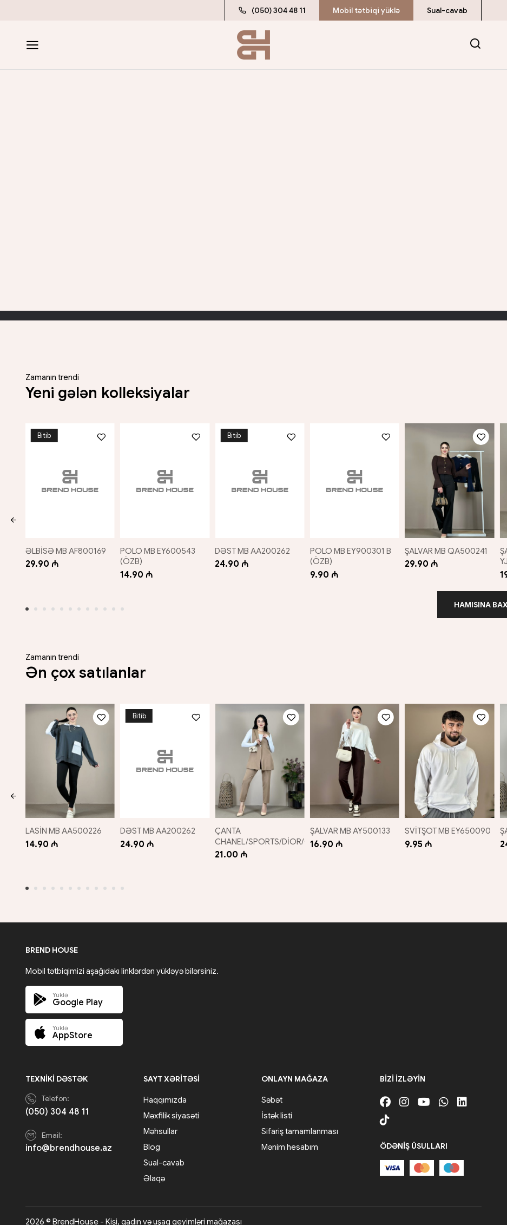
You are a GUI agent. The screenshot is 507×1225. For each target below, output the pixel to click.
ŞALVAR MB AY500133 (353, 819)
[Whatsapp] (444, 1091)
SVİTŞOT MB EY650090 (431, 825)
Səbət (271, 1088)
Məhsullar (160, 1120)
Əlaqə (154, 1167)
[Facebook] (385, 1091)
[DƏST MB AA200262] (259, 477)
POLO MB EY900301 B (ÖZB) (353, 550)
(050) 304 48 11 (272, 10)
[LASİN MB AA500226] (67, 752)
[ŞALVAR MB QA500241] (451, 477)
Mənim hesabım (289, 1136)
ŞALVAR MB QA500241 (450, 545)
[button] (13, 518)
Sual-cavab (447, 10)
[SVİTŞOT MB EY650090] (451, 752)
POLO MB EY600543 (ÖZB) (158, 550)
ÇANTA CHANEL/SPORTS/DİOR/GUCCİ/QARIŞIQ (292, 825)
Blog (151, 1136)
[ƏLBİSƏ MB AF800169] (67, 477)
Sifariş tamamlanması (299, 1120)
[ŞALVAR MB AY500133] (355, 752)
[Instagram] (404, 1091)
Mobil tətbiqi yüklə (366, 10)
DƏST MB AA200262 (254, 545)
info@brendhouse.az (68, 1137)
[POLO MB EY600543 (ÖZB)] (163, 477)
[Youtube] (424, 1091)
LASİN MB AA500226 (63, 819)
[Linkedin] (462, 1091)
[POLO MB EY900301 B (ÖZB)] (355, 477)
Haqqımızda (165, 1088)
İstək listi (276, 1104)
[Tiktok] (385, 1109)
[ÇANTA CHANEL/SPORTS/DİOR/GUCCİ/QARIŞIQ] (259, 752)
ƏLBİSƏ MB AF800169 (65, 545)
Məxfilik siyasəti (171, 1104)
